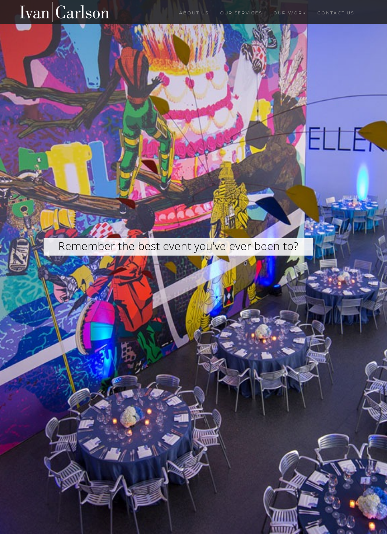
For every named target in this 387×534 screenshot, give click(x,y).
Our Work (289, 12)
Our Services (241, 12)
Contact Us (335, 12)
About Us (194, 12)
